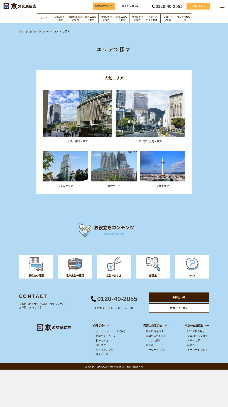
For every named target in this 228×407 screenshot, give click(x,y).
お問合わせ (179, 297)
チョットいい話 (168, 18)
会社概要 (101, 345)
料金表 (150, 345)
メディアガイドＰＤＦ (152, 18)
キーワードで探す (156, 349)
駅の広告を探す (155, 331)
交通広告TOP (101, 325)
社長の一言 (102, 354)
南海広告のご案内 (137, 18)
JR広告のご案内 (60, 18)
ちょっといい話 (105, 349)
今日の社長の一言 (183, 18)
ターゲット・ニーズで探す (111, 331)
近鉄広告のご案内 (121, 18)
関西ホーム (45, 31)
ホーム (44, 18)
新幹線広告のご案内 (75, 18)
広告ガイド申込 (179, 308)
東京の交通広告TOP (197, 325)
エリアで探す (153, 340)
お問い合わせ (198, 6)
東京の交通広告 (130, 6)
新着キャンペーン (106, 336)
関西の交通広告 (104, 6)
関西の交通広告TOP (155, 325)
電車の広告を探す (156, 336)
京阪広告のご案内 (106, 18)
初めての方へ (103, 340)
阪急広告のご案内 (90, 18)
